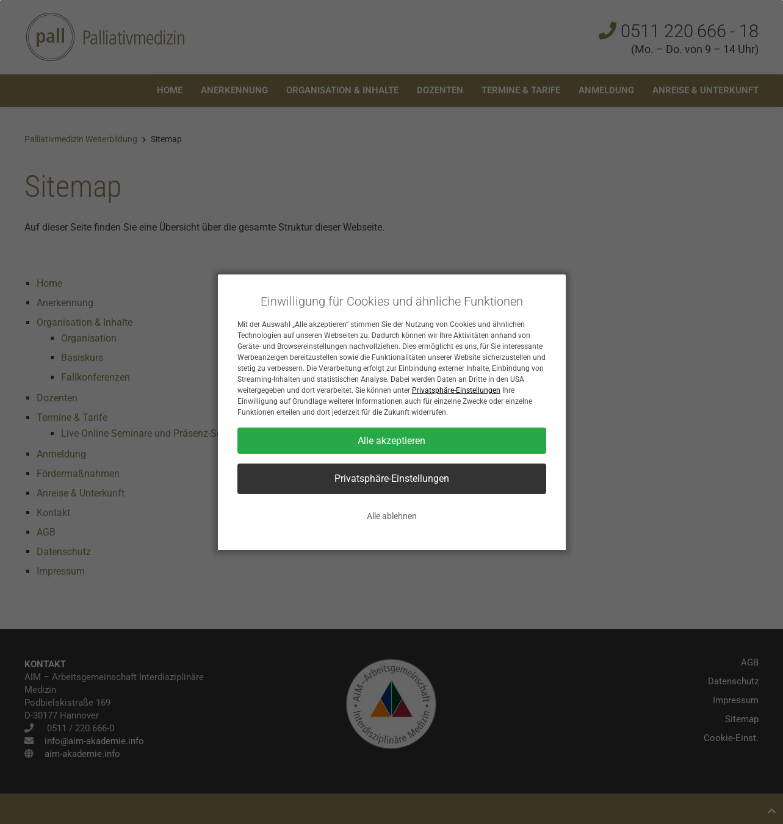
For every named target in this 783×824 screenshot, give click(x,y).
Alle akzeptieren (391, 440)
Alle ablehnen (392, 516)
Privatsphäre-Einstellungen (456, 390)
